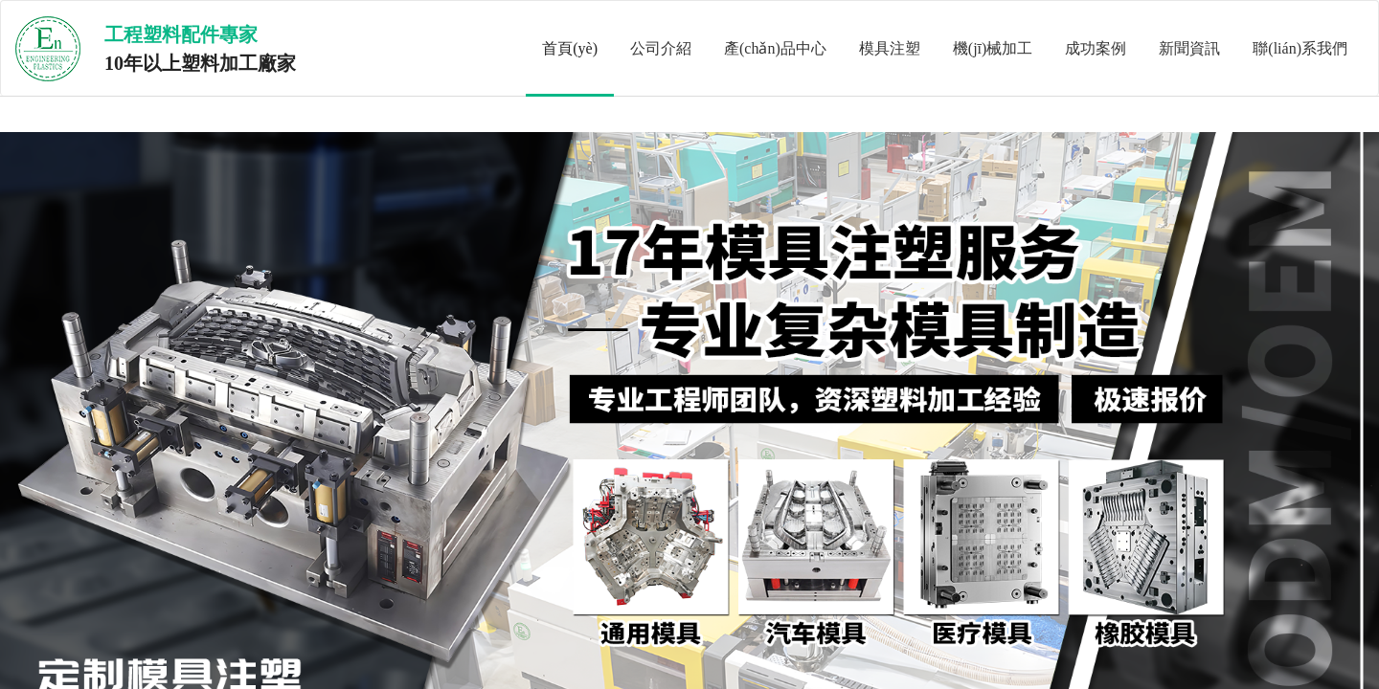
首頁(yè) (570, 48)
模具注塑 (889, 48)
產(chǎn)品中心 (775, 48)
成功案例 (1095, 48)
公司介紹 (660, 48)
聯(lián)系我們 (1300, 48)
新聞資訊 (1189, 48)
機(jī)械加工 (993, 48)
